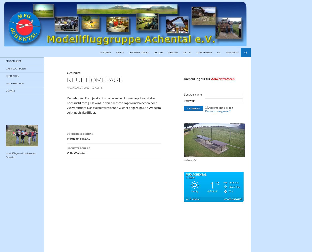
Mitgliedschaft (15, 83)
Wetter (187, 52)
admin (99, 87)
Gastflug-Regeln (16, 68)
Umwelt (10, 91)
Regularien (12, 76)
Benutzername (193, 94)
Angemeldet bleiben (220, 107)
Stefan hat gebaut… (114, 136)
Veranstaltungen (139, 52)
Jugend (158, 52)
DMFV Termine (204, 52)
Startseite (105, 52)
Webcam (173, 52)
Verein (120, 52)
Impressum (232, 52)
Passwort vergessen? (218, 111)
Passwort (189, 100)
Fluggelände (13, 61)
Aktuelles (73, 73)
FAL (219, 52)
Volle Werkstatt (114, 150)
